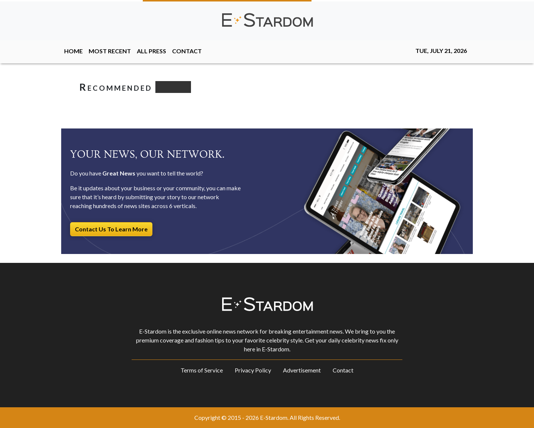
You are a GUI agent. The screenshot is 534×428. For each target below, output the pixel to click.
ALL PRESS (151, 50)
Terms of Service (202, 370)
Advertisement (302, 370)
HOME (73, 50)
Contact (343, 370)
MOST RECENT (110, 50)
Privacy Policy (253, 370)
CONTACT (187, 50)
